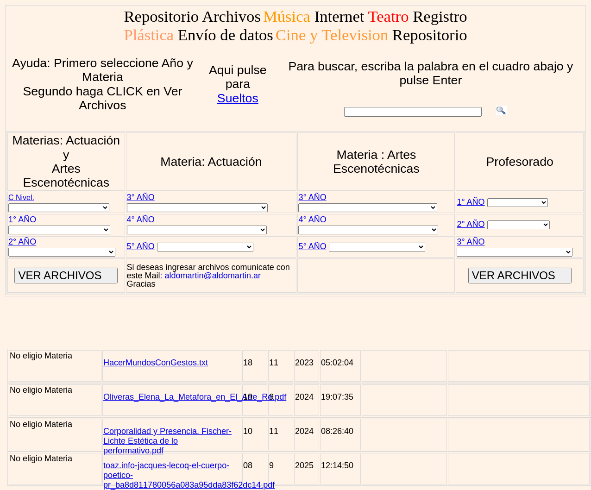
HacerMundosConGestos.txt (155, 362)
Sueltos (237, 98)
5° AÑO (141, 246)
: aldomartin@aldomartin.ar (210, 275)
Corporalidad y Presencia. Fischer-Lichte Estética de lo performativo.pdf (167, 441)
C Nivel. (21, 197)
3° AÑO (141, 197)
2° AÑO (470, 224)
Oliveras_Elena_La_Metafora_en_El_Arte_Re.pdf (194, 397)
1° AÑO (470, 202)
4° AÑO (141, 219)
